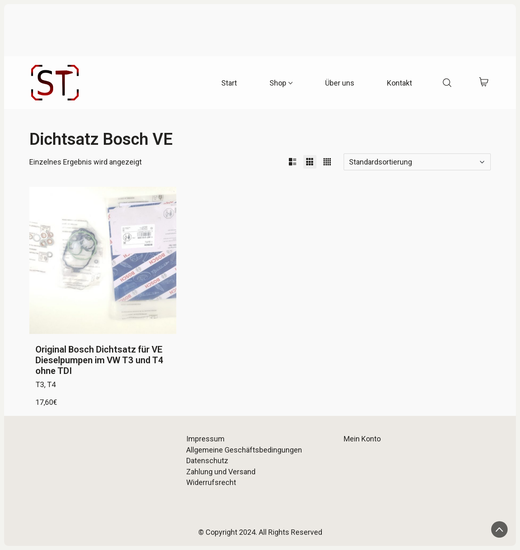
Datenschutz (207, 460)
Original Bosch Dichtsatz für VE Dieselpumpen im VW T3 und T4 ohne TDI (99, 360)
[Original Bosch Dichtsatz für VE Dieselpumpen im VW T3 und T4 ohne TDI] (103, 260)
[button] (292, 162)
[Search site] (447, 82)
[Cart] (484, 83)
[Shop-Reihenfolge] (417, 161)
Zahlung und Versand (220, 471)
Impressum (205, 438)
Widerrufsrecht (211, 482)
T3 (39, 384)
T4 (51, 384)
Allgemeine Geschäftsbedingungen (244, 450)
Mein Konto (362, 438)
